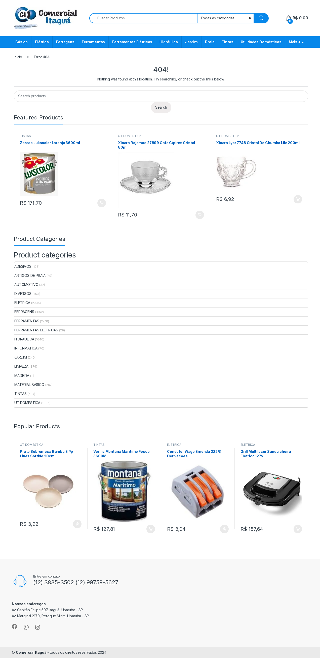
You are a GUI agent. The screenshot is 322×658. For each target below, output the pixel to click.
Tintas (227, 42)
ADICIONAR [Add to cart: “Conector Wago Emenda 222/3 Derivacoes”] (224, 529)
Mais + (295, 42)
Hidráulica (168, 42)
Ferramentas (93, 42)
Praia (209, 42)
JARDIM (20, 357)
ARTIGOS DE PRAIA (30, 275)
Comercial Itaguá (31, 652)
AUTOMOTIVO (26, 284)
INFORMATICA (25, 348)
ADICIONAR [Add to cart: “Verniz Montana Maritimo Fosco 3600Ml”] (150, 529)
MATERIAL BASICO (29, 384)
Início (18, 57)
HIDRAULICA (24, 339)
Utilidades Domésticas (261, 42)
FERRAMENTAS (26, 321)
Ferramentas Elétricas (132, 42)
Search (161, 107)
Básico (21, 42)
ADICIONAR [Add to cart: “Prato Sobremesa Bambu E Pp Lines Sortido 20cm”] (77, 524)
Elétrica (42, 42)
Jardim (191, 42)
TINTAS (25, 136)
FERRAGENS (24, 312)
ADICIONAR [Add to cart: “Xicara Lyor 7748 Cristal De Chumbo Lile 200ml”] (298, 199)
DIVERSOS (22, 293)
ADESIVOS (22, 266)
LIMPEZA (21, 366)
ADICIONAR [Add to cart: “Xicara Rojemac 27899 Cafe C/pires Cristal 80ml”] (199, 215)
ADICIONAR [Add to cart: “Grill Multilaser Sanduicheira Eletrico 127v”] (298, 529)
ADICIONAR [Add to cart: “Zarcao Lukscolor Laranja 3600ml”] (101, 203)
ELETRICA (22, 302)
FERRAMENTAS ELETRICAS (36, 330)
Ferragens (65, 42)
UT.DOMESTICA (129, 136)
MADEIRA (21, 375)
